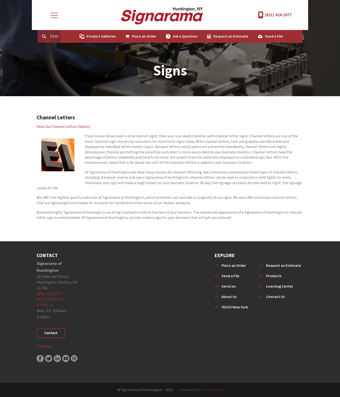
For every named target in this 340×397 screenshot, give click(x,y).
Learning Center (279, 286)
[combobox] (53, 36)
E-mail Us (45, 305)
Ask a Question (180, 36)
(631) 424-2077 (278, 15)
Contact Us (275, 296)
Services (228, 286)
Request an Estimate (225, 36)
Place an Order (139, 36)
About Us (229, 296)
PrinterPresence (210, 390)
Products (273, 276)
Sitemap (44, 346)
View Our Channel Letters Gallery (63, 126)
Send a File (269, 36)
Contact (50, 333)
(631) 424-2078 (50, 299)
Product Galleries (95, 36)
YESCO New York (234, 307)
